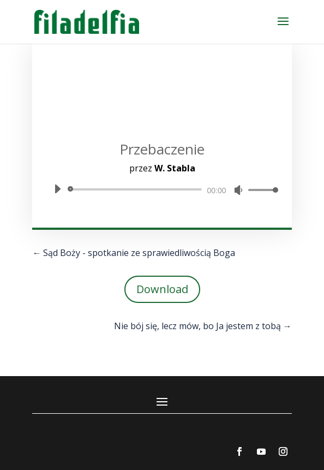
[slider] (136, 189)
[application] (162, 189)
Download (162, 289)
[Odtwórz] (57, 189)
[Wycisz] (238, 190)
